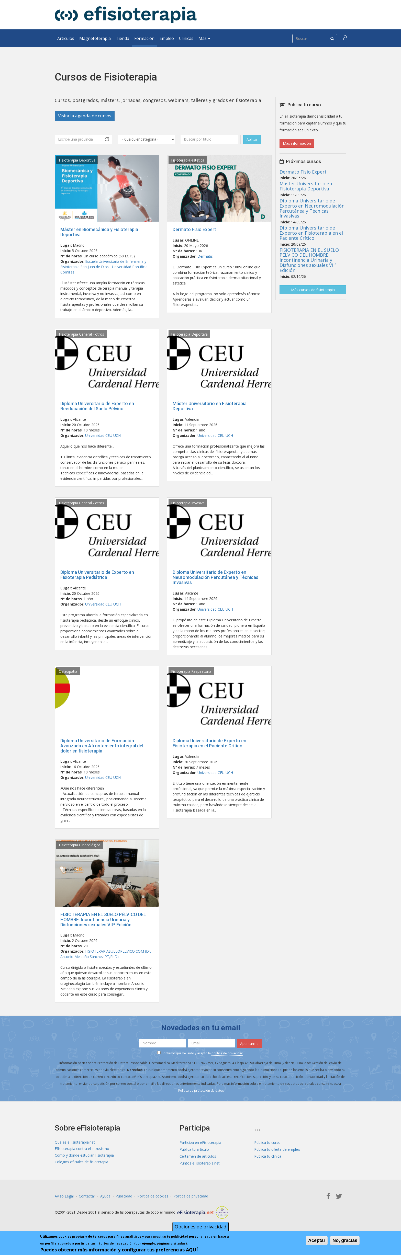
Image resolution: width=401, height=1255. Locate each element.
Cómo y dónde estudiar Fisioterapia (84, 1156)
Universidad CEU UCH (103, 435)
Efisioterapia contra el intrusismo (82, 1149)
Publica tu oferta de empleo (277, 1149)
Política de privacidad (190, 1195)
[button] (345, 38)
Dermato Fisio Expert (194, 229)
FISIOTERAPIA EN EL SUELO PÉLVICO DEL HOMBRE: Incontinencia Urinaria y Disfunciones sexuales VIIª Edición (103, 920)
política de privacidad (227, 1053)
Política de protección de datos (201, 1090)
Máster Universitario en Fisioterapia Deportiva (210, 406)
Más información (297, 143)
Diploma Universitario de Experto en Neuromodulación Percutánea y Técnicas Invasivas (215, 578)
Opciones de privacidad (200, 1227)
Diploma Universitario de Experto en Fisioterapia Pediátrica (97, 575)
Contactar (87, 1195)
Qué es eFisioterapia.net (75, 1142)
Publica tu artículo (194, 1149)
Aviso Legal (64, 1195)
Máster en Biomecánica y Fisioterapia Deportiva (99, 232)
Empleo (167, 38)
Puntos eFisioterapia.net (200, 1162)
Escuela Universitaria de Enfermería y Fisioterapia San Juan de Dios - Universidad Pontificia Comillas (104, 267)
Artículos (65, 38)
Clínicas (186, 38)
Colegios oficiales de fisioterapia (81, 1162)
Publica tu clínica (267, 1156)
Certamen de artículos (198, 1156)
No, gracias (344, 1240)
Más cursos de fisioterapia (313, 289)
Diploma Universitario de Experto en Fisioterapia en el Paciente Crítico (209, 743)
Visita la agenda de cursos (86, 116)
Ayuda (105, 1195)
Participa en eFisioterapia (200, 1142)
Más (204, 38)
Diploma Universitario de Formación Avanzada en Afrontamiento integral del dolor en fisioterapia (101, 746)
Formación (144, 38)
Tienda (122, 38)
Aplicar (252, 139)
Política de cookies (152, 1195)
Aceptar (316, 1240)
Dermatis (205, 256)
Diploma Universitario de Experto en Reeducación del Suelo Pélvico (97, 406)
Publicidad (124, 1195)
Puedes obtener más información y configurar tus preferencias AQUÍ (119, 1250)
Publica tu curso (267, 1142)
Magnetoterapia (95, 38)
